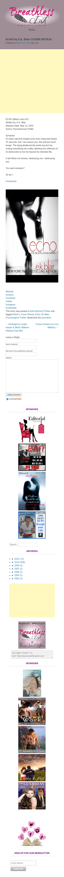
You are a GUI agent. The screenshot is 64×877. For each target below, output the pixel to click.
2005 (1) (17, 575)
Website (10, 291)
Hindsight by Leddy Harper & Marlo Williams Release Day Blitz (17, 327)
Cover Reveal (27, 314)
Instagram (10, 304)
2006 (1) (17, 572)
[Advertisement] (32, 81)
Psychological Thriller (16, 317)
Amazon (10, 295)
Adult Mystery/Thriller (40, 311)
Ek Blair (45, 314)
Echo (37, 314)
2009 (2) (17, 565)
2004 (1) (17, 578)
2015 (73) (18, 559)
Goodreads (11, 181)
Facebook (10, 298)
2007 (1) (17, 569)
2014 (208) (18, 562)
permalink (46, 317)
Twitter (9, 301)
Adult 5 (16, 314)
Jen (37, 43)
